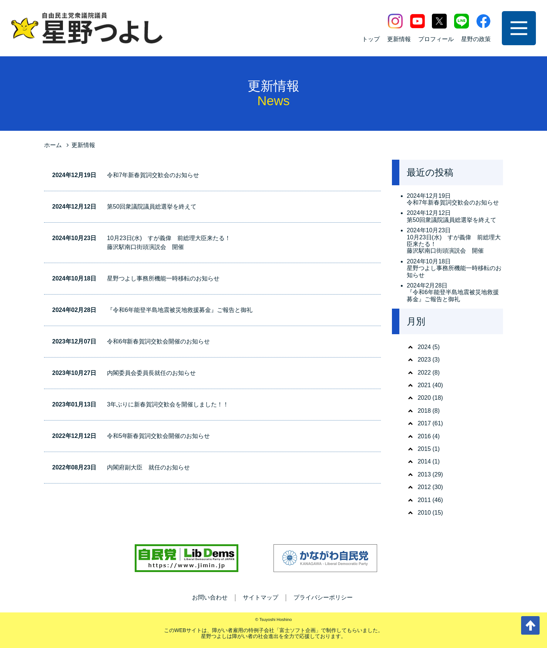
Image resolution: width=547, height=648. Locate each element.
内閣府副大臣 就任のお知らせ (148, 467)
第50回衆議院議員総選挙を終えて (152, 206)
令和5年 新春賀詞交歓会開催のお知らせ (158, 436)
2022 (424, 372)
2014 (424, 461)
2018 (424, 411)
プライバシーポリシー (323, 597)
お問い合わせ (210, 597)
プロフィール (436, 39)
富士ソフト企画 (297, 630)
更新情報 (399, 39)
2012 (424, 487)
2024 (424, 347)
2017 (424, 423)
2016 (424, 436)
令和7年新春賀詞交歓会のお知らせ (153, 175)
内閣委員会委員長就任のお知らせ (151, 373)
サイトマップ (260, 597)
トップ (371, 39)
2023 (424, 359)
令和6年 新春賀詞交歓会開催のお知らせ (158, 341)
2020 (424, 398)
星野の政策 (476, 39)
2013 (424, 474)
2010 (424, 512)
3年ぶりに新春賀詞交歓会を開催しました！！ (168, 404)
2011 (424, 500)
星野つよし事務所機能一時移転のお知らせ (163, 278)
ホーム (53, 145)
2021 (424, 385)
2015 (424, 449)
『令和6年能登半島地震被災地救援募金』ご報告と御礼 (179, 310)
